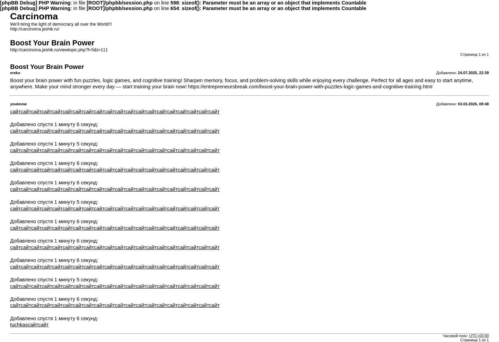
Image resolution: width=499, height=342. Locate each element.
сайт (15, 111)
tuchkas (19, 324)
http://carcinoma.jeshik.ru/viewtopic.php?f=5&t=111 (59, 49)
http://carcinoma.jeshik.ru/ (34, 29)
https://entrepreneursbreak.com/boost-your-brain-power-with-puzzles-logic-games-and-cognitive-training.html (310, 86)
